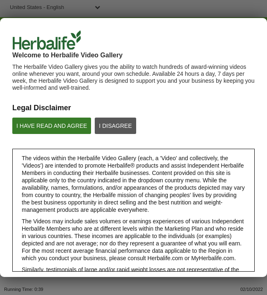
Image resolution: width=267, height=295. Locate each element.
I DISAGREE (115, 126)
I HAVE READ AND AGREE (51, 126)
